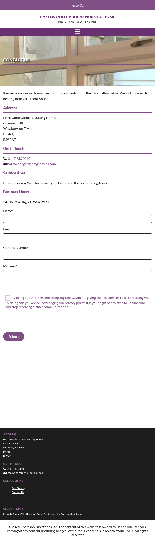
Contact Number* (16, 248)
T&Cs (129, 531)
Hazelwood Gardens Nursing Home (78, 16)
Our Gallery (18, 488)
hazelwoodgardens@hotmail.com (31, 164)
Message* (10, 266)
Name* (8, 211)
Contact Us (18, 492)
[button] (77, 5)
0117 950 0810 (19, 158)
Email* (8, 229)
